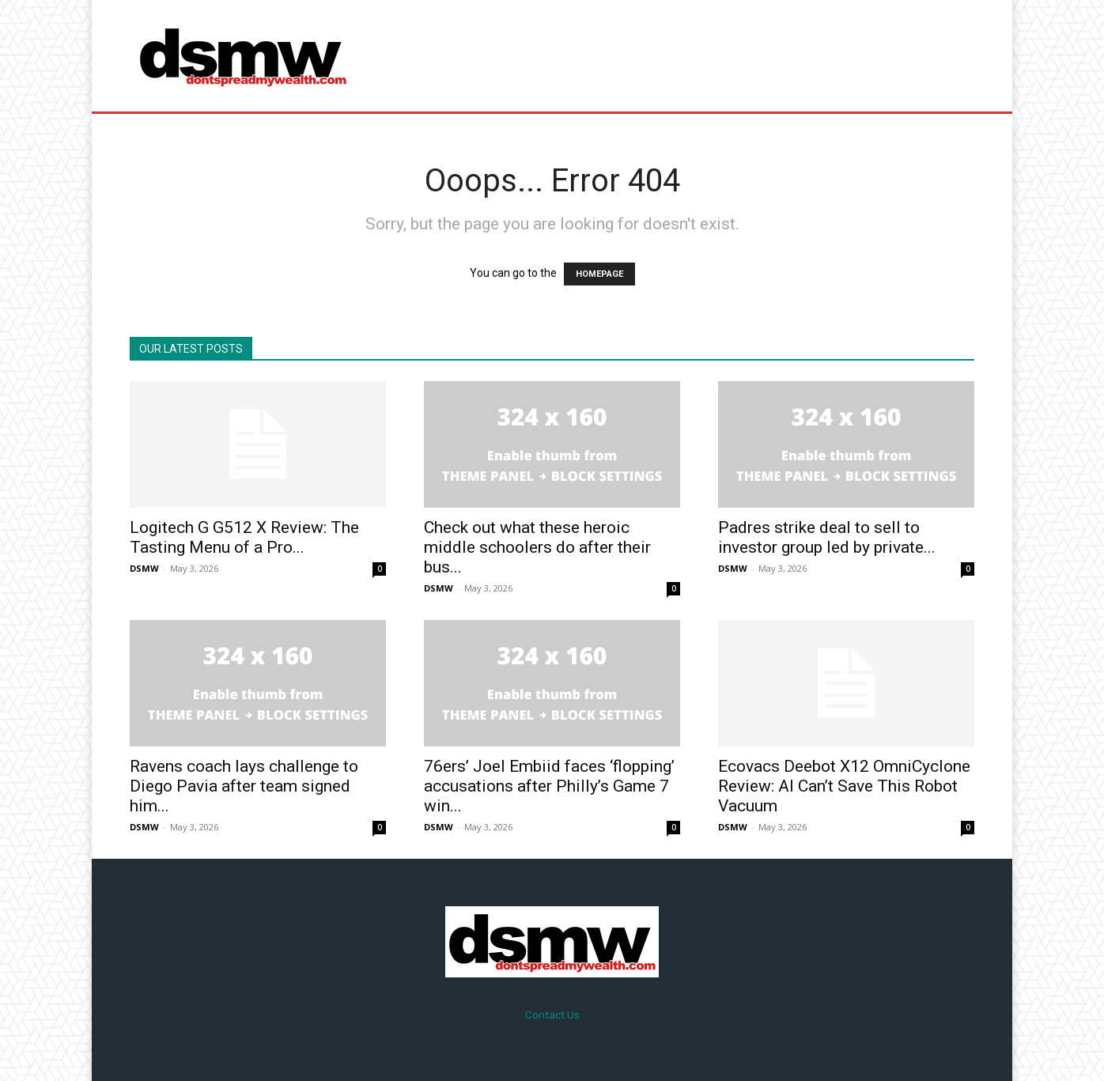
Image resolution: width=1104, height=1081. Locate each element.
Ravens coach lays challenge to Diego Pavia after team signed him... (244, 786)
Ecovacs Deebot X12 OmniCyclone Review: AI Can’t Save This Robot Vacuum (844, 786)
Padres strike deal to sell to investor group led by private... (827, 537)
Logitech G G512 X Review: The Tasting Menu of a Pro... (244, 537)
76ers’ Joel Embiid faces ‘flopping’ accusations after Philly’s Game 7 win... (549, 786)
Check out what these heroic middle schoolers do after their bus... (537, 547)
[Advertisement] (684, 55)
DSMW (144, 568)
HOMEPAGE (599, 274)
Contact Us (552, 1015)
